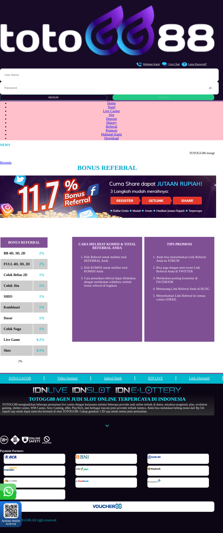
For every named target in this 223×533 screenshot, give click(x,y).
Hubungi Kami (148, 64)
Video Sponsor (67, 378)
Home (111, 103)
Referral (111, 126)
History (111, 122)
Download (111, 138)
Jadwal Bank (113, 378)
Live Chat (171, 64)
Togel (111, 107)
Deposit (111, 119)
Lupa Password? (194, 64)
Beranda (5, 162)
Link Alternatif (199, 378)
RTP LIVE (155, 378)
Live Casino (111, 111)
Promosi (111, 130)
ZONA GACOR (20, 378)
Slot (111, 115)
